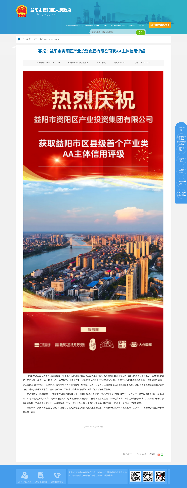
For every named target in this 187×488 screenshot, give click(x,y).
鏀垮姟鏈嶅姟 (141, 47)
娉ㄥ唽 (141, 25)
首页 (35, 39)
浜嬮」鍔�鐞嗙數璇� (181, 194)
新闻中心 (44, 39)
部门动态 (55, 39)
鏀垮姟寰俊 (181, 171)
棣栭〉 (16, 46)
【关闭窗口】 (141, 454)
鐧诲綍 (132, 25)
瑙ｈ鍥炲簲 (119, 47)
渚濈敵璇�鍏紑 (181, 182)
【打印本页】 (127, 454)
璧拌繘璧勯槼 (35, 47)
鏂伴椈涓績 (99, 47)
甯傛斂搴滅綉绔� (91, 25)
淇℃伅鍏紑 (78, 47)
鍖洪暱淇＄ (181, 149)
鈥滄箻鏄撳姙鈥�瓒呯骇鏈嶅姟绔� (181, 139)
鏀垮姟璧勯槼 (57, 47)
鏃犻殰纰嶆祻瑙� (118, 25)
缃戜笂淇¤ (181, 160)
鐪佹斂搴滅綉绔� (73, 25)
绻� (105, 25)
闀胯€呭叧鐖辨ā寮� (160, 25)
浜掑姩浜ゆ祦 (163, 47)
